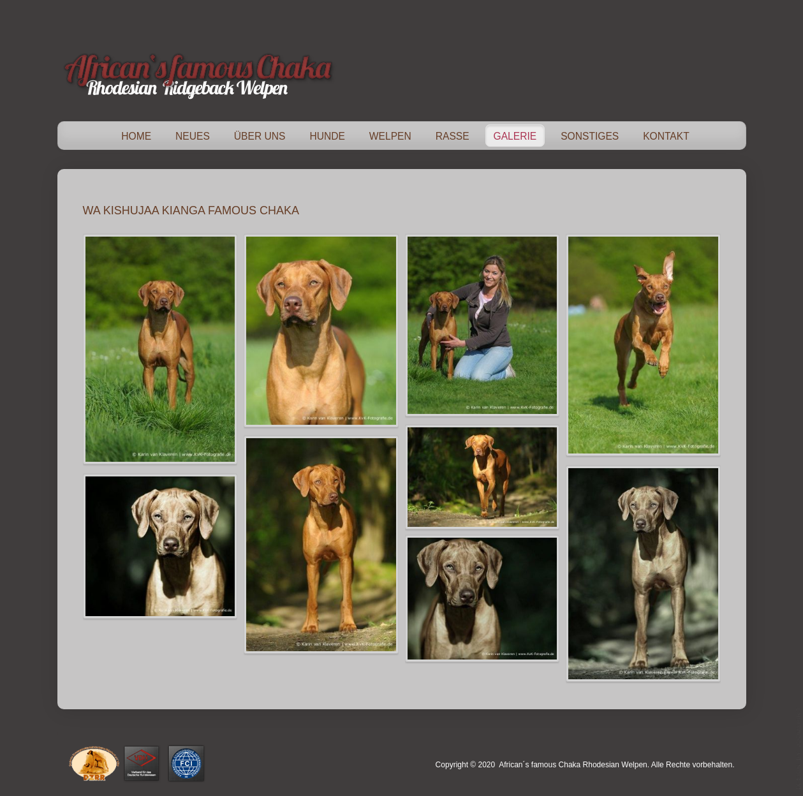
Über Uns (260, 136)
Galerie (515, 136)
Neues (192, 136)
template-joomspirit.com (798, 748)
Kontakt (666, 136)
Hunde (326, 136)
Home (136, 136)
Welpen (390, 136)
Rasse (452, 136)
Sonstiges (590, 136)
